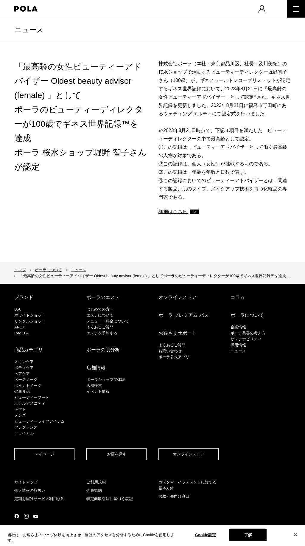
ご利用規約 (96, 482)
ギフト (20, 409)
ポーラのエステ (103, 297)
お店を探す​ (116, 454)
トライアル (24, 433)
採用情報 (238, 345)
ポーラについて (48, 270)
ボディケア (24, 367)
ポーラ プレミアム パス (183, 315)
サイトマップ (26, 482)
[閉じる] (295, 534)
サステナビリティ (246, 339)
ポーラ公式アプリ (173, 357)
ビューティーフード (31, 397)
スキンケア (24, 361)
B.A (17, 309)
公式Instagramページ (26, 516)
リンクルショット (29, 321)
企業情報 (238, 327)
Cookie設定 (205, 535)
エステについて (99, 315)
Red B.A (21, 333)
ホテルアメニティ (29, 403)
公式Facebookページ (16, 516)
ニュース (29, 30)
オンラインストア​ (188, 454)
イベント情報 (98, 391)
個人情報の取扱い (29, 490)
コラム (238, 297)
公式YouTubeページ (35, 516)
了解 (248, 535)
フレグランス (26, 427)
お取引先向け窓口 (173, 496)
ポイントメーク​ (27, 385)
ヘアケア (22, 373)
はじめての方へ (99, 309)
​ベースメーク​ (26, 379)
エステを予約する (101, 333)
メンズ (20, 415)
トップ (20, 270)
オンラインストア (177, 297)
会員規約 (94, 490)
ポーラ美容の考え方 (248, 333)
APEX (19, 327)
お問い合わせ (170, 351)
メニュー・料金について (107, 321)
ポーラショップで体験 (105, 379)
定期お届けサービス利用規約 (39, 499)
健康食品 (22, 391)
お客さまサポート (177, 333)
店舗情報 (95, 367)
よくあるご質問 (99, 327)
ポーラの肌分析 (103, 349)
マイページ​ (44, 454)
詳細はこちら (173, 211)
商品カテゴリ (28, 349)
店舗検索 (94, 385)
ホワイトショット (29, 315)
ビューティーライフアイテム (39, 421)
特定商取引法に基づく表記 (109, 499)
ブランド (23, 297)
